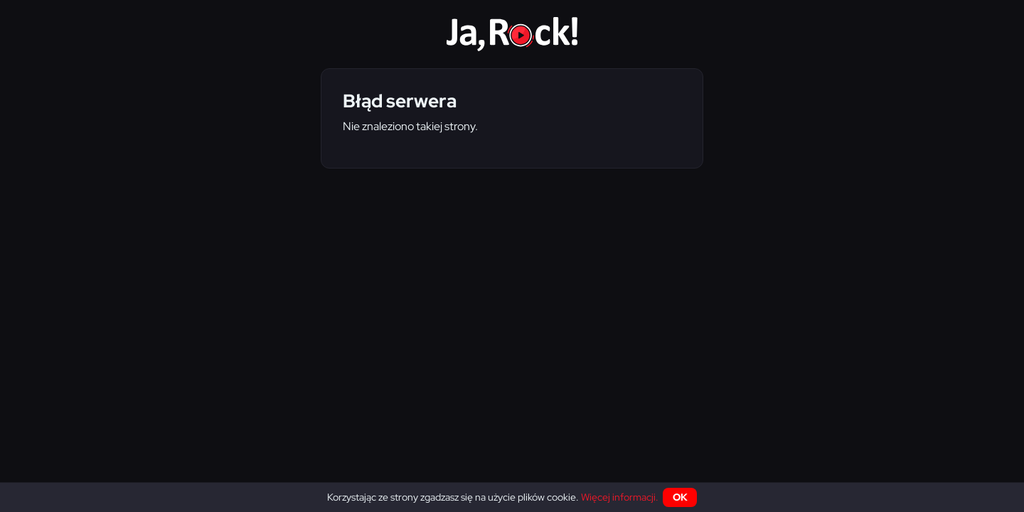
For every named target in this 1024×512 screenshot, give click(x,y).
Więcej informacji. (619, 497)
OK (680, 497)
